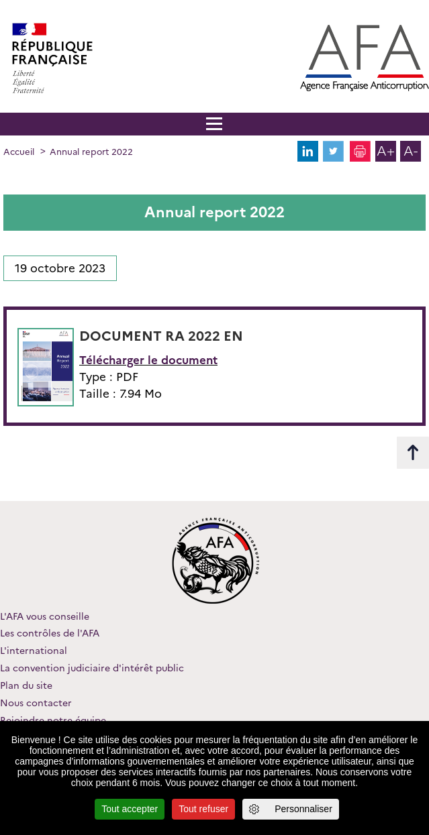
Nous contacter (36, 703)
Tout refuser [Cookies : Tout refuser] (203, 808)
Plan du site (26, 685)
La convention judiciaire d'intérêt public (92, 668)
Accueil (18, 151)
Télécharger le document (148, 360)
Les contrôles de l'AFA (49, 633)
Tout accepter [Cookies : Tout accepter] (129, 808)
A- (410, 151)
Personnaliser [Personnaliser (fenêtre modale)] (303, 808)
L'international (33, 651)
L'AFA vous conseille (44, 616)
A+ (386, 151)
